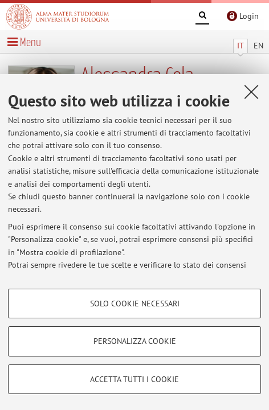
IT (240, 45)
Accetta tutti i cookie (134, 379)
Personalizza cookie (134, 341)
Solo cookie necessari (135, 303)
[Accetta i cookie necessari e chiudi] (251, 92)
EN (258, 45)
